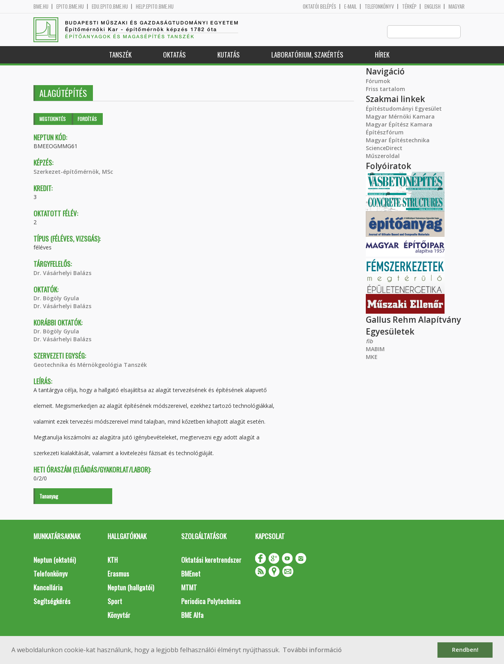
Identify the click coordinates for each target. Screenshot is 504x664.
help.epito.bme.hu (155, 6)
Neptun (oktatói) (54, 560)
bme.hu (40, 6)
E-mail (350, 6)
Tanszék (120, 55)
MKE (372, 357)
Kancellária (48, 588)
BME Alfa (192, 615)
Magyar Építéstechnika (398, 140)
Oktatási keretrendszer (211, 560)
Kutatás (228, 55)
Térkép (409, 6)
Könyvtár (118, 615)
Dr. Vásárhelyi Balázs (62, 273)
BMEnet (190, 574)
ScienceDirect (384, 148)
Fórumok (378, 81)
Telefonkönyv (379, 6)
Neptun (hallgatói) (130, 588)
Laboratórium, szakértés (307, 55)
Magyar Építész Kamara (399, 124)
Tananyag (48, 496)
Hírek (382, 55)
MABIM (375, 349)
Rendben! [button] (465, 649)
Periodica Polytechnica (211, 601)
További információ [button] (312, 649)
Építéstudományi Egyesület (404, 109)
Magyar (456, 6)
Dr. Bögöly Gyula (56, 298)
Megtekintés (52, 119)
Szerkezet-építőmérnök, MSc (73, 172)
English (432, 6)
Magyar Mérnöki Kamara (400, 117)
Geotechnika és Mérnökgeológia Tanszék (90, 365)
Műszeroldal (383, 156)
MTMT (189, 588)
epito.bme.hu (70, 6)
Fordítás (87, 119)
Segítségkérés (51, 601)
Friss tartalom (385, 89)
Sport (114, 601)
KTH (112, 560)
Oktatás (174, 55)
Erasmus (118, 574)
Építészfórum (385, 132)
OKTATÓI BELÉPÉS (319, 6)
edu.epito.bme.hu (110, 6)
